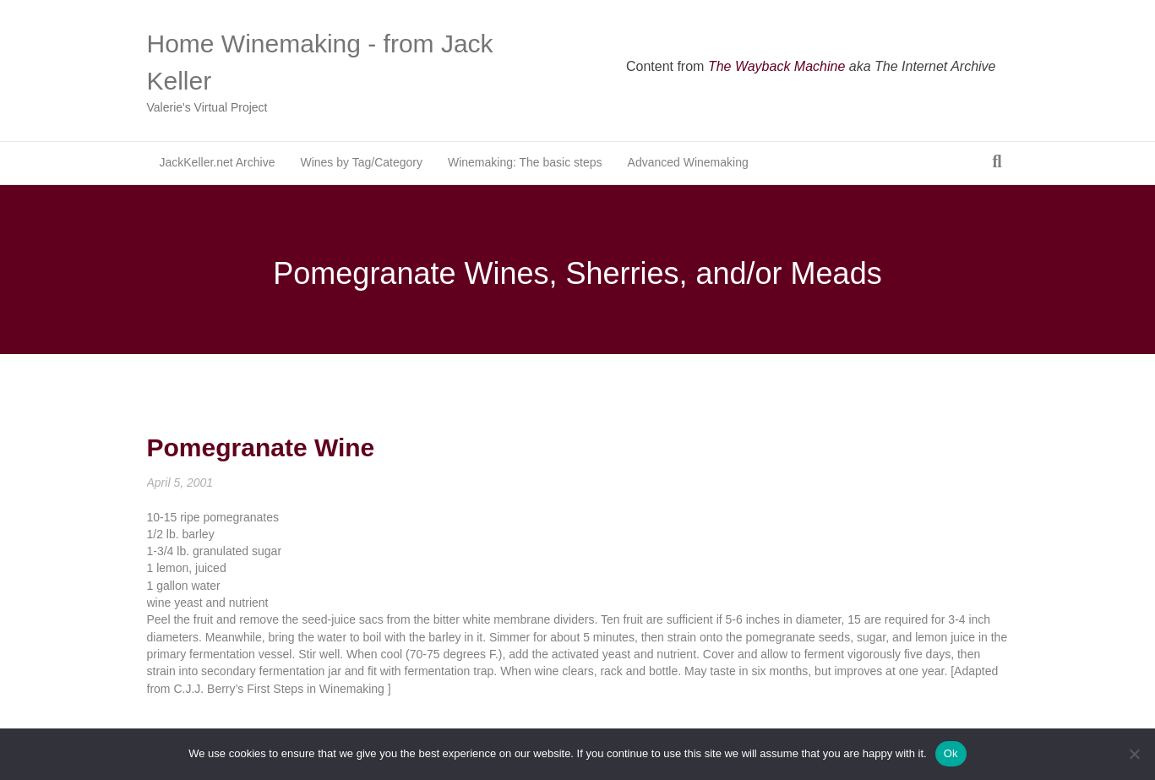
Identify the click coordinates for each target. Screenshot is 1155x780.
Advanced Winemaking (688, 162)
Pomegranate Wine (261, 447)
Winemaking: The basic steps (525, 162)
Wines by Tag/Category (361, 162)
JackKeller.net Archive (217, 162)
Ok (951, 753)
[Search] (996, 161)
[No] (1133, 753)
